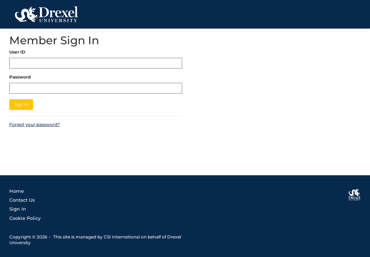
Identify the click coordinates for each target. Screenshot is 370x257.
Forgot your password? (34, 124)
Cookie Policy (25, 218)
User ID (17, 52)
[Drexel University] (354, 194)
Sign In (21, 104)
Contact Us (22, 200)
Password (20, 77)
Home (16, 191)
